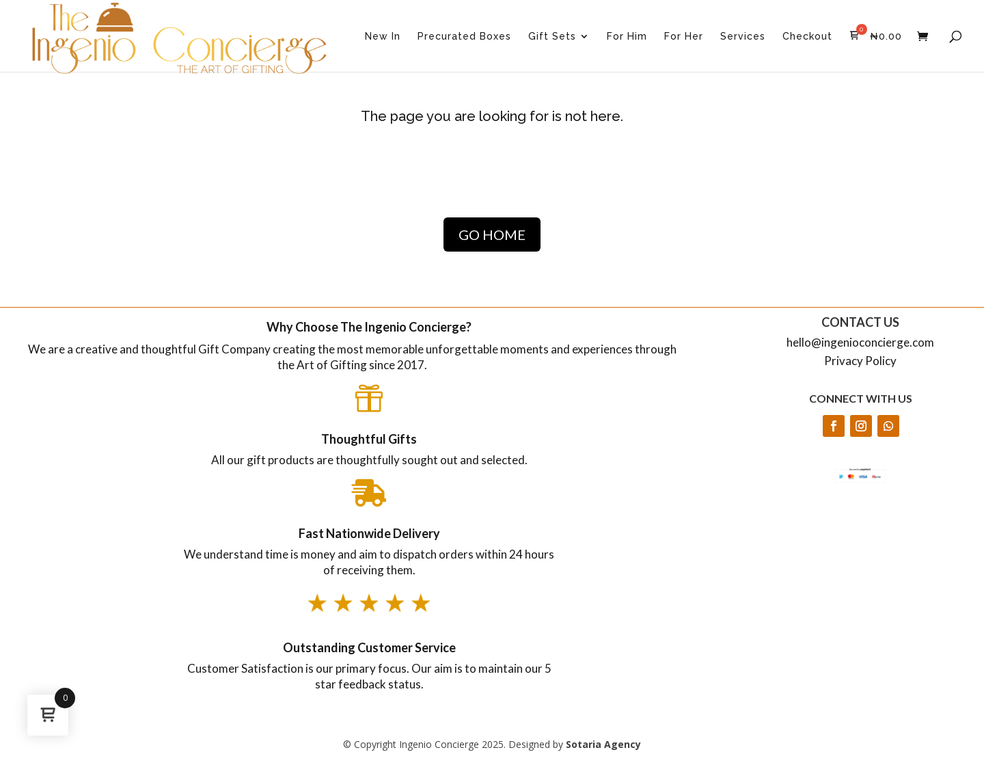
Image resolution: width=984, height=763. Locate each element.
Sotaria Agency (603, 744)
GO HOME (492, 234)
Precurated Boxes (464, 36)
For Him (627, 36)
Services (742, 36)
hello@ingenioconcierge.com (860, 342)
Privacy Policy (860, 360)
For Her (683, 36)
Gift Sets (552, 36)
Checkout (807, 36)
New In (382, 36)
